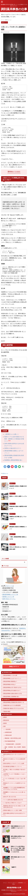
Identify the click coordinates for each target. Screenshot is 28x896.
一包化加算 (7, 729)
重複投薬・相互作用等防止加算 (13, 738)
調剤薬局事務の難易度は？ (10, 681)
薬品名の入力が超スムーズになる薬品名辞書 (14, 759)
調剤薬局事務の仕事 (14, 9)
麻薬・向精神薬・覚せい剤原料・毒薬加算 (15, 747)
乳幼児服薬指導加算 (10, 741)
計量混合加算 (8, 735)
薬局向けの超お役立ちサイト (12, 448)
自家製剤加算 (8, 732)
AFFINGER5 (22, 893)
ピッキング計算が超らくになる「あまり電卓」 (14, 779)
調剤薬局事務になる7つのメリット (12, 678)
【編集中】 (14, 867)
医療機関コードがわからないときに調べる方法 (14, 793)
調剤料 (5, 717)
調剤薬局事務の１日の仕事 (10, 675)
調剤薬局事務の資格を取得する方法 (12, 693)
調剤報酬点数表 (8, 714)
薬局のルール (5, 473)
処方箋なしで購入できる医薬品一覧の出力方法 (14, 770)
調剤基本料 (6, 720)
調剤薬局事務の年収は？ (9, 684)
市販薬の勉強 (6, 711)
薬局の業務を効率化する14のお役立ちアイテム (14, 814)
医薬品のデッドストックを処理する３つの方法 (14, 784)
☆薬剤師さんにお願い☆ (11, 434)
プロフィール (9, 586)
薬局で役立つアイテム (8, 599)
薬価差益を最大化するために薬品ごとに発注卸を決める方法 (14, 806)
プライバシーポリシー (12, 882)
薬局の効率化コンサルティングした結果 (13, 763)
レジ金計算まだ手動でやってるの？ (12, 802)
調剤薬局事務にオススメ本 (10, 594)
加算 (4, 726)
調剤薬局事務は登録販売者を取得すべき (13, 702)
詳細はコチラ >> (14, 666)
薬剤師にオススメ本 (8, 596)
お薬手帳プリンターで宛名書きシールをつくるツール (14, 774)
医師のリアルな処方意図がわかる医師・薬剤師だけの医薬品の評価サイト (14, 439)
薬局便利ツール (8, 751)
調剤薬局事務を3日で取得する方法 (12, 687)
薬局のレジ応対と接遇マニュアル (18, 496)
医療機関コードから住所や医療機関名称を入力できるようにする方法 (14, 788)
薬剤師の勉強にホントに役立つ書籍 (12, 810)
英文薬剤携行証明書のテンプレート (12, 766)
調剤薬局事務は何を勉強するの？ (12, 690)
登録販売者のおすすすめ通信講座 (12, 705)
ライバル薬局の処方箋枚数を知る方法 (13, 799)
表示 (18, 171)
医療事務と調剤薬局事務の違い (13, 460)
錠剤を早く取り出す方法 (9, 796)
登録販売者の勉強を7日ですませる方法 (13, 708)
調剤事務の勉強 (8, 672)
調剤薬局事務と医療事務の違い (11, 696)
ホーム (4, 882)
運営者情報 (20, 882)
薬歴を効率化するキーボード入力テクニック (14, 755)
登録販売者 (7, 699)
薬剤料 (5, 723)
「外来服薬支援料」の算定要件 (13, 744)
